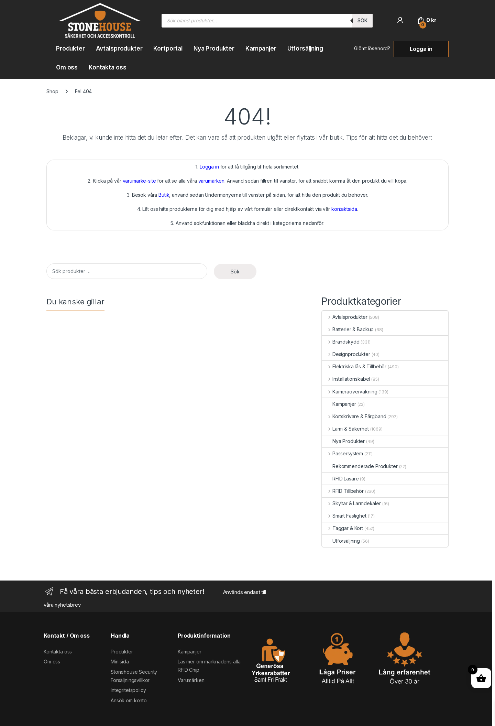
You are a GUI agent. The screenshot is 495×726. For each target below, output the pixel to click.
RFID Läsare (340, 478)
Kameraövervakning (349, 391)
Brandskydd (340, 342)
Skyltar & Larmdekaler (351, 503)
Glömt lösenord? (372, 48)
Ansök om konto (129, 700)
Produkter (70, 48)
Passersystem (342, 453)
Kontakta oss (107, 67)
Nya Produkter (214, 48)
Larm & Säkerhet (345, 429)
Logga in (421, 48)
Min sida (120, 661)
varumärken (211, 181)
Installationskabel (346, 379)
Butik (163, 195)
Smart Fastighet (344, 516)
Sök (362, 20)
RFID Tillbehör (343, 491)
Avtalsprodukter (119, 48)
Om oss (67, 67)
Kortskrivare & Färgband (354, 416)
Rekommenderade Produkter (360, 466)
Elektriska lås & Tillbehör (354, 366)
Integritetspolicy (128, 690)
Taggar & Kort (342, 528)
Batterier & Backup (348, 329)
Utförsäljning (305, 48)
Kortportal (168, 48)
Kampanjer (260, 48)
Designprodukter (346, 354)
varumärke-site (139, 181)
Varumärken (191, 680)
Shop (52, 91)
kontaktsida (344, 209)
